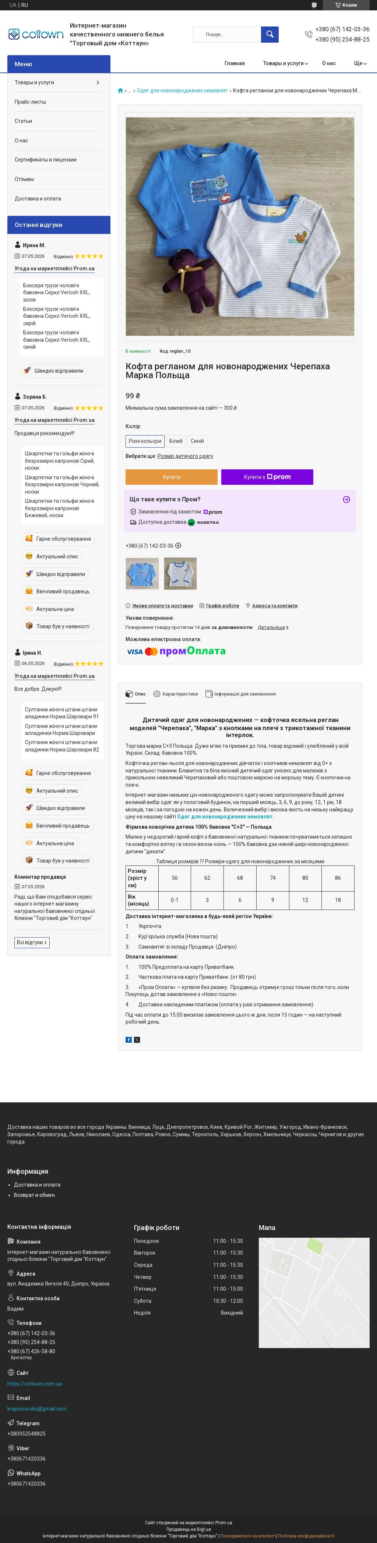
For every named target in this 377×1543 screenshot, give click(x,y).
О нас (329, 63)
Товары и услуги (283, 63)
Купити (171, 477)
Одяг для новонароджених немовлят (182, 90)
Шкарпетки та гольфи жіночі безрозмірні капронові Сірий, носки (60, 461)
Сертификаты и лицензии (46, 160)
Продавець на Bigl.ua (188, 1529)
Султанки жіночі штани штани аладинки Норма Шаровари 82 (62, 746)
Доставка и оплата (38, 199)
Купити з (267, 477)
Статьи (23, 121)
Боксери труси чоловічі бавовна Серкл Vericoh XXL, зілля (56, 292)
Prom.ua (223, 1522)
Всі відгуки (30, 942)
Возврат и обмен (34, 1195)
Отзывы (24, 179)
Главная (235, 63)
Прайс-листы (30, 102)
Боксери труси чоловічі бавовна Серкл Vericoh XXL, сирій (56, 316)
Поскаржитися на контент (248, 1536)
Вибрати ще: (169, 456)
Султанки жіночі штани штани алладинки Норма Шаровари (61, 729)
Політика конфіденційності (306, 1536)
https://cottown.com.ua (34, 1384)
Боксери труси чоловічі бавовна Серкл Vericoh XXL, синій (56, 340)
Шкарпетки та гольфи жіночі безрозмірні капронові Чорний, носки (62, 484)
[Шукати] (270, 34)
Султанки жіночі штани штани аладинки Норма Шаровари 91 (62, 713)
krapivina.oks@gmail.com (37, 1409)
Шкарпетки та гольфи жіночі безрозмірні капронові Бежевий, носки (59, 508)
